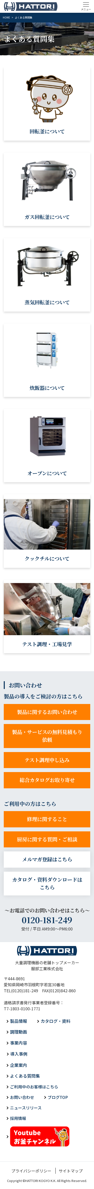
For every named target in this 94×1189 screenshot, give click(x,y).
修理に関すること (47, 819)
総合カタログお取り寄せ (47, 780)
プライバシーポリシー (31, 1171)
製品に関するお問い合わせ (47, 712)
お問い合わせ (22, 1097)
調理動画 (18, 1032)
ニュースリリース (26, 1108)
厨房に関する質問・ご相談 (47, 839)
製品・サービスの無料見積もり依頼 (47, 735)
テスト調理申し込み (47, 760)
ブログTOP (58, 1097)
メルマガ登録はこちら (47, 859)
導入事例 (18, 1054)
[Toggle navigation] (86, 6)
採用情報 (18, 1118)
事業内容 (18, 1043)
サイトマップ (71, 1171)
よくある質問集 (25, 1076)
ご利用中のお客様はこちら (34, 1087)
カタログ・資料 (55, 1021)
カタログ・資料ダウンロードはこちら (47, 883)
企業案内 (18, 1065)
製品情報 (18, 1021)
